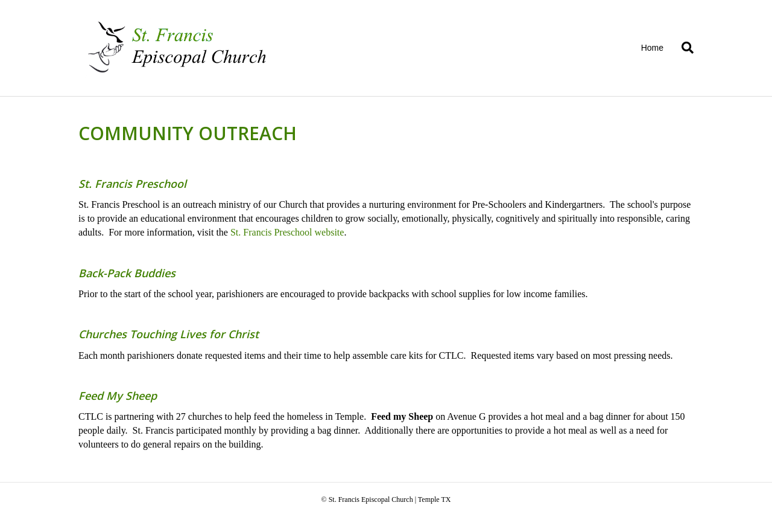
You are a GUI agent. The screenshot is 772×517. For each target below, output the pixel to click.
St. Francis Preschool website (287, 232)
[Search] (683, 48)
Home (652, 48)
